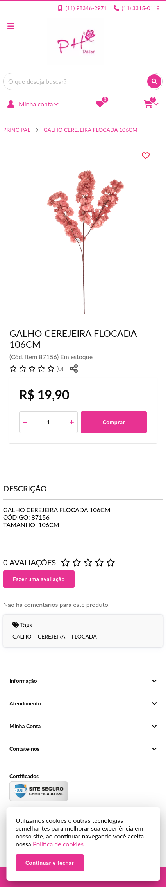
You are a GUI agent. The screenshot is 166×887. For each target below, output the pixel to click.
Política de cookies (58, 843)
